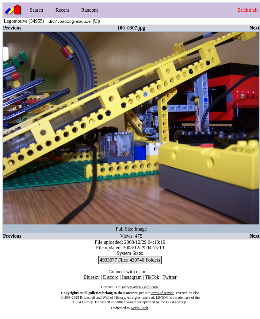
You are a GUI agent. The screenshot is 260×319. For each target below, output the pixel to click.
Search (36, 10)
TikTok (152, 277)
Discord (111, 277)
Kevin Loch (139, 308)
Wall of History (113, 297)
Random (89, 10)
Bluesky (91, 277)
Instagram (132, 277)
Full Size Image (131, 228)
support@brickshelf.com (139, 287)
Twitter (169, 277)
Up (97, 21)
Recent (62, 10)
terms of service (162, 293)
